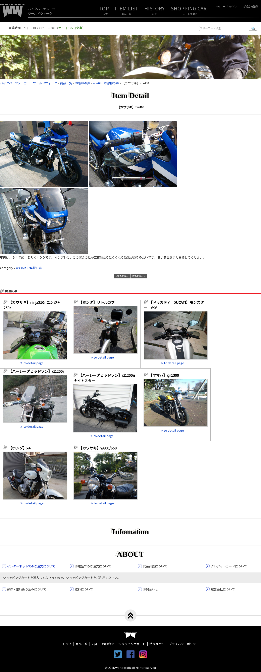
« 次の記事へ (122, 276)
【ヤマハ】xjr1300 (164, 375)
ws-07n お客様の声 (29, 268)
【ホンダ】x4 (21, 447)
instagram (143, 654)
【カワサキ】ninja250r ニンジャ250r (32, 305)
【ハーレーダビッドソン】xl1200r (37, 371)
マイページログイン (226, 6)
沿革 (154, 14)
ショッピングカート (131, 644)
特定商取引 (157, 644)
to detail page (33, 363)
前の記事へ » (138, 276)
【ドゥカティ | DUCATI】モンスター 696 (174, 305)
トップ (104, 14)
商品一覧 (126, 14)
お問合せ (108, 644)
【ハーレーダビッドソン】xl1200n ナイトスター (104, 378)
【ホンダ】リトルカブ (98, 302)
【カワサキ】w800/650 (98, 447)
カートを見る (190, 14)
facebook (130, 654)
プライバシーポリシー (184, 644)
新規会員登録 (250, 6)
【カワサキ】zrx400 (130, 107)
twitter (118, 654)
